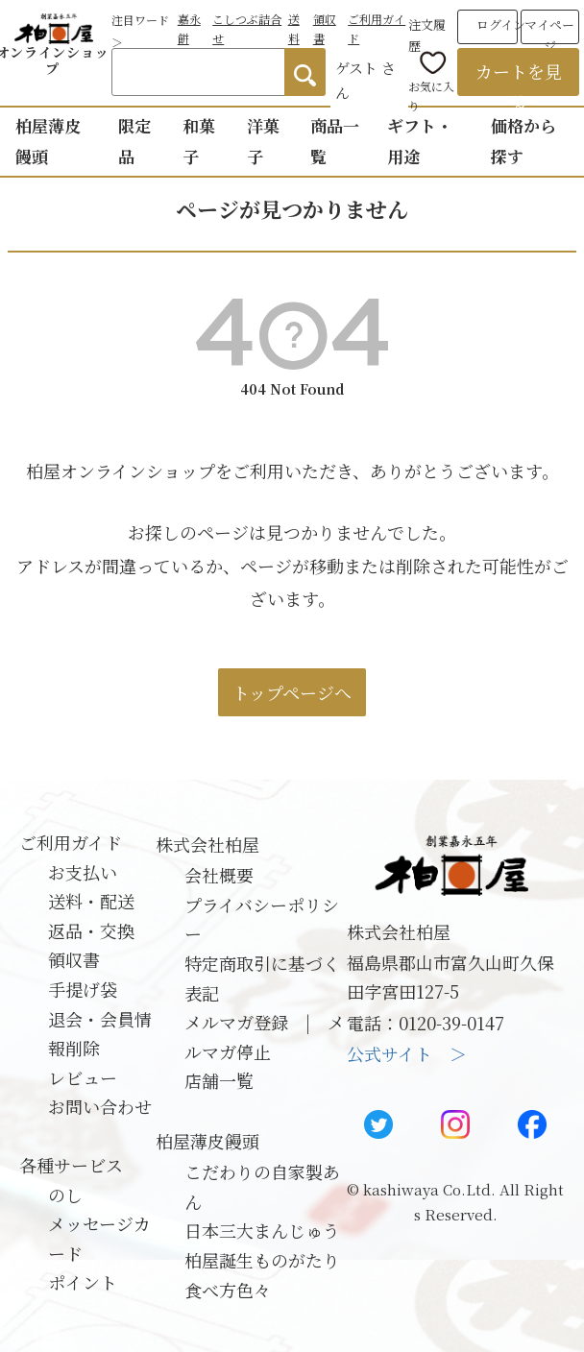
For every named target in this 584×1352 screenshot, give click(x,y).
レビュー (82, 1077)
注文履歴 (427, 31)
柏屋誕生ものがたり (262, 1259)
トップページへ (292, 692)
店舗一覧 (219, 1080)
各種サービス (71, 1164)
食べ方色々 (227, 1289)
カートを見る (518, 77)
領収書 (74, 959)
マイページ (549, 29)
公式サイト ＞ (407, 1053)
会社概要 (219, 874)
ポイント (82, 1281)
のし (65, 1194)
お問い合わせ (100, 1106)
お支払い (82, 871)
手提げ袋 (82, 989)
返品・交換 (91, 930)
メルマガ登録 (236, 1021)
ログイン (500, 24)
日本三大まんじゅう (262, 1230)
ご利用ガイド (70, 842)
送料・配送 (91, 900)
